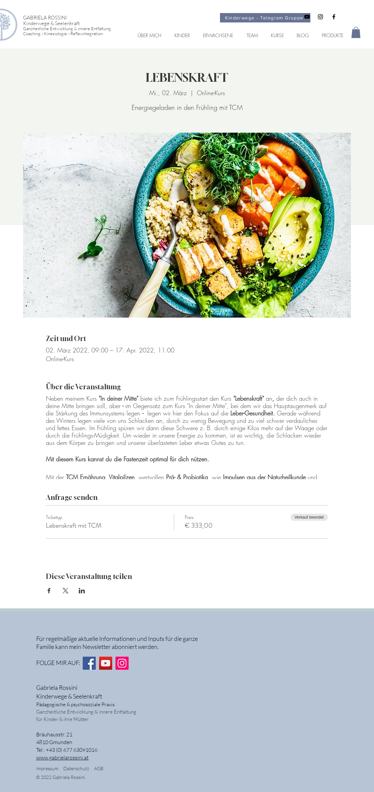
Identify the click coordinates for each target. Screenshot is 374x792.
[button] (356, 32)
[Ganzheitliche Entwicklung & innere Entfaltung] (72, 28)
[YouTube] (105, 663)
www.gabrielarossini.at (62, 757)
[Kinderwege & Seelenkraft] (72, 23)
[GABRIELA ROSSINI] (72, 17)
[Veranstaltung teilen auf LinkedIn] (82, 590)
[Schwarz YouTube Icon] (307, 16)
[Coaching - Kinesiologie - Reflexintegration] (72, 33)
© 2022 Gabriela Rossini (61, 777)
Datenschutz (78, 768)
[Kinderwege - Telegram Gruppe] (265, 17)
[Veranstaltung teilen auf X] (65, 590)
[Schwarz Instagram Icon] (320, 16)
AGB (98, 768)
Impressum (47, 768)
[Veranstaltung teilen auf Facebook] (49, 590)
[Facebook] (89, 663)
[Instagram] (122, 663)
